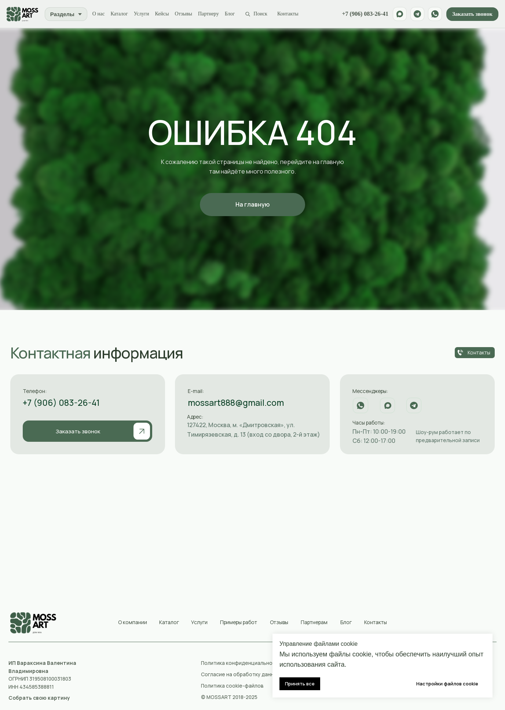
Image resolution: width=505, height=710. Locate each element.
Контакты (289, 14)
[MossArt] (23, 14)
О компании (132, 622)
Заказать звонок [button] (471, 14)
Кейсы (164, 14)
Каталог (120, 14)
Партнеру (210, 14)
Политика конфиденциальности (241, 663)
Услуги (143, 14)
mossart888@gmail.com (236, 403)
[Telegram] (417, 14)
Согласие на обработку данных (240, 674)
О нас (100, 14)
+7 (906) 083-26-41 (364, 14)
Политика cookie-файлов (232, 685)
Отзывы (185, 14)
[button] (39, 698)
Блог (231, 14)
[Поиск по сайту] (257, 14)
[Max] (399, 14)
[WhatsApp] (434, 14)
